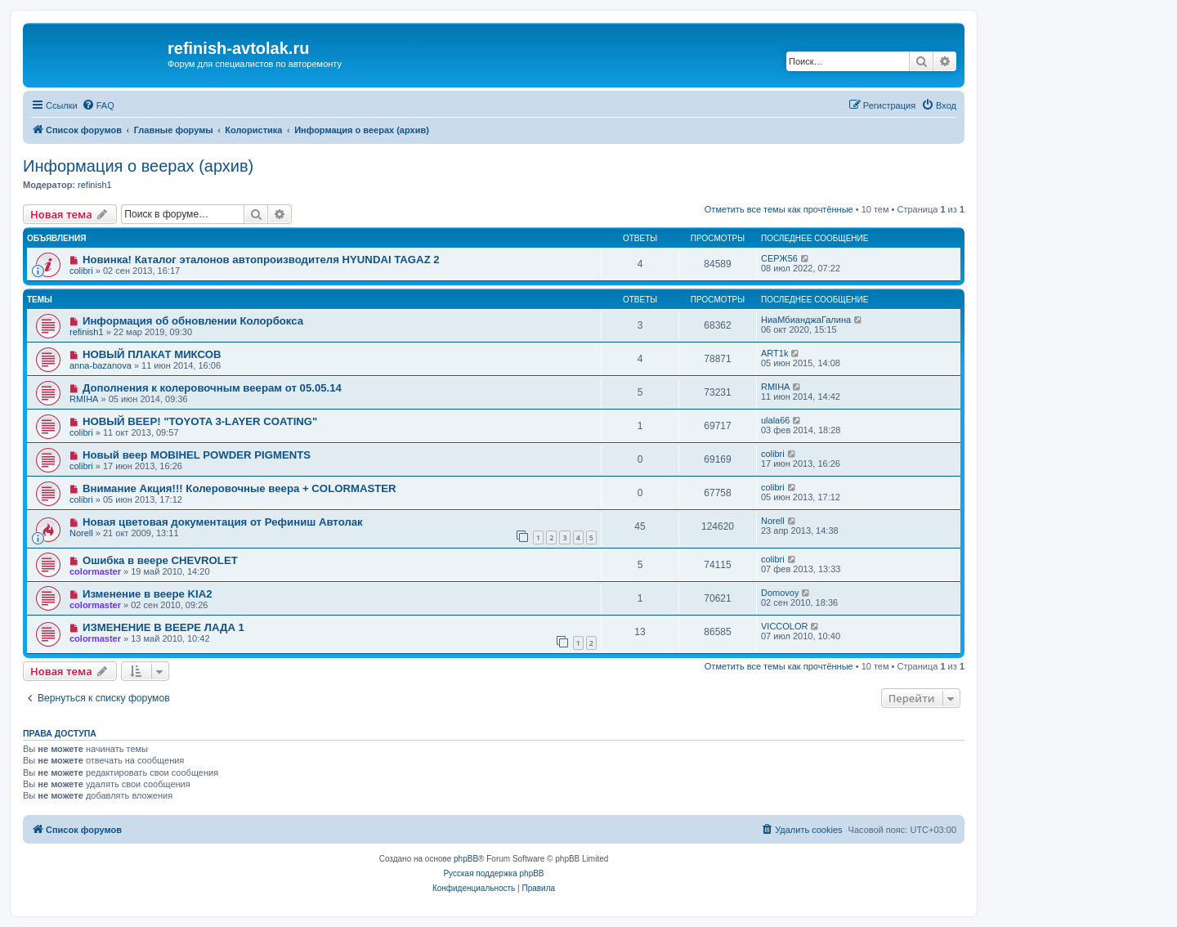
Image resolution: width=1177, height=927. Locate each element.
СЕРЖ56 (779, 258)
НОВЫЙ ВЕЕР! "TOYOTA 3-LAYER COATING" (200, 421)
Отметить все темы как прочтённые (779, 209)
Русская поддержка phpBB (493, 873)
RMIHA (83, 399)
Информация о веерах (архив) (138, 166)
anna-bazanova (100, 365)
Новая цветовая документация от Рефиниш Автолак (223, 522)
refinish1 (95, 185)
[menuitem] (98, 105)
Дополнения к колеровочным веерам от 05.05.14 (212, 388)
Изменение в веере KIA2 (148, 594)
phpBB (466, 858)
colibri (81, 270)
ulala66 (775, 420)
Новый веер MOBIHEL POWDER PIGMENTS (197, 455)
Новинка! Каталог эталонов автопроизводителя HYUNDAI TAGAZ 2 (261, 259)
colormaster (95, 571)
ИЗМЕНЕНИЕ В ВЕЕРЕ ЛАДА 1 (163, 627)
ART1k (774, 353)
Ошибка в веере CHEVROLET (160, 560)
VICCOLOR (784, 626)
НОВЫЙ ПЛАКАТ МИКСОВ (152, 354)
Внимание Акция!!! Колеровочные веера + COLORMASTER (239, 488)
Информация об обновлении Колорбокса (193, 321)
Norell (81, 533)
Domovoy (780, 593)
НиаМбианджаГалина (806, 320)
